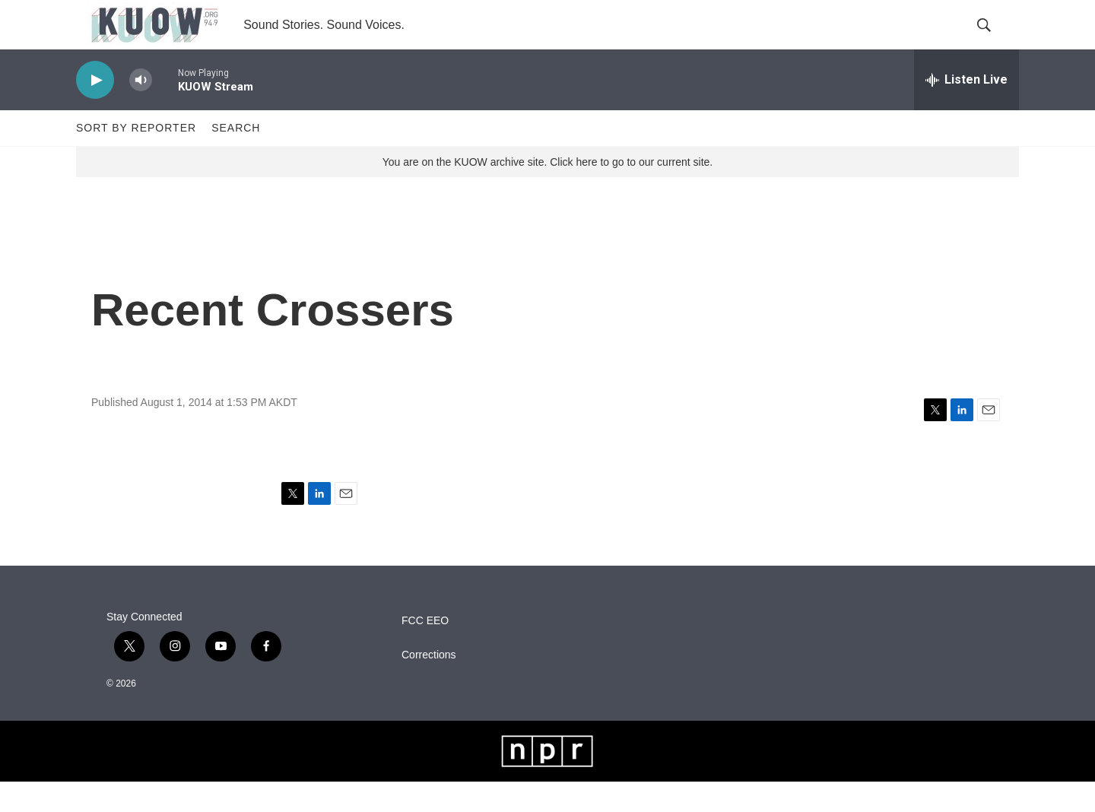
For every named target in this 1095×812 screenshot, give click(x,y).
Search (235, 158)
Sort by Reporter (136, 158)
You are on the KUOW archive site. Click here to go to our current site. (547, 192)
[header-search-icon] (994, 40)
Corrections (429, 685)
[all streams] (966, 110)
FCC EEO (425, 651)
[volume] (141, 111)
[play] (95, 110)
